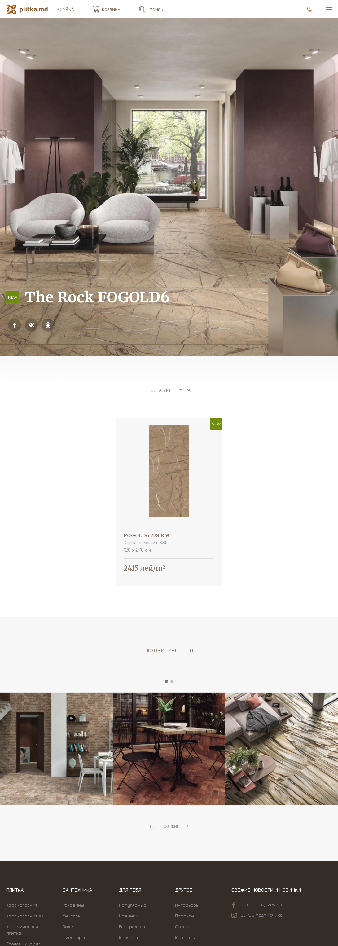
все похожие (165, 826)
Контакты (185, 937)
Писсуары (74, 937)
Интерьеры (187, 905)
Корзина (128, 937)
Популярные (132, 905)
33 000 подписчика (257, 905)
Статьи (182, 926)
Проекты (184, 915)
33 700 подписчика (257, 915)
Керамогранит (21, 905)
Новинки (128, 915)
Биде (68, 926)
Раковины (73, 905)
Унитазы (72, 915)
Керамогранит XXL (26, 915)
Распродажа (132, 926)
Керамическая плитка (22, 929)
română (65, 9)
